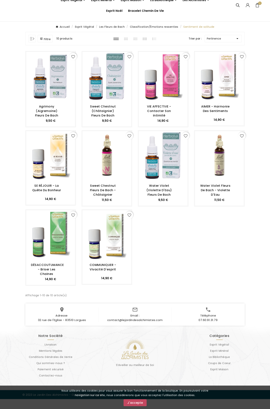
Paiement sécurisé (51, 381)
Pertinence (223, 48)
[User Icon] (248, 10)
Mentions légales (50, 362)
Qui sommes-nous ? (50, 375)
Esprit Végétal (219, 356)
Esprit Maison (219, 381)
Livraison (51, 356)
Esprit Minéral (219, 362)
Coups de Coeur (219, 375)
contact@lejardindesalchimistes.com (135, 332)
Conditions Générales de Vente (51, 369)
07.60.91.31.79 (208, 332)
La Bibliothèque (219, 369)
